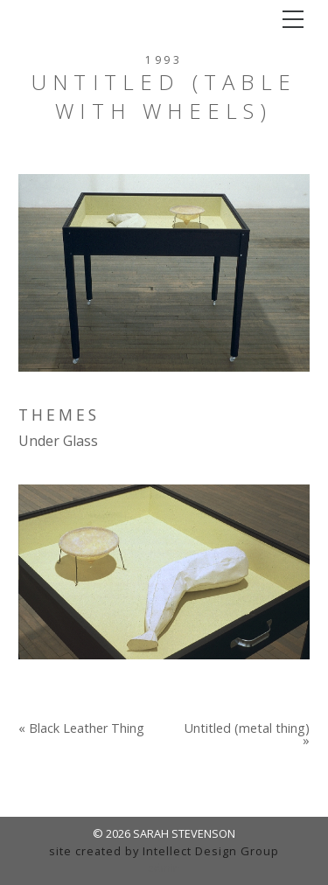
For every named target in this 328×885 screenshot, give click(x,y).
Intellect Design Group (211, 851)
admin (164, 867)
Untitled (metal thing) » (247, 735)
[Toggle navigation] (293, 19)
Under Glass (58, 440)
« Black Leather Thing (81, 728)
